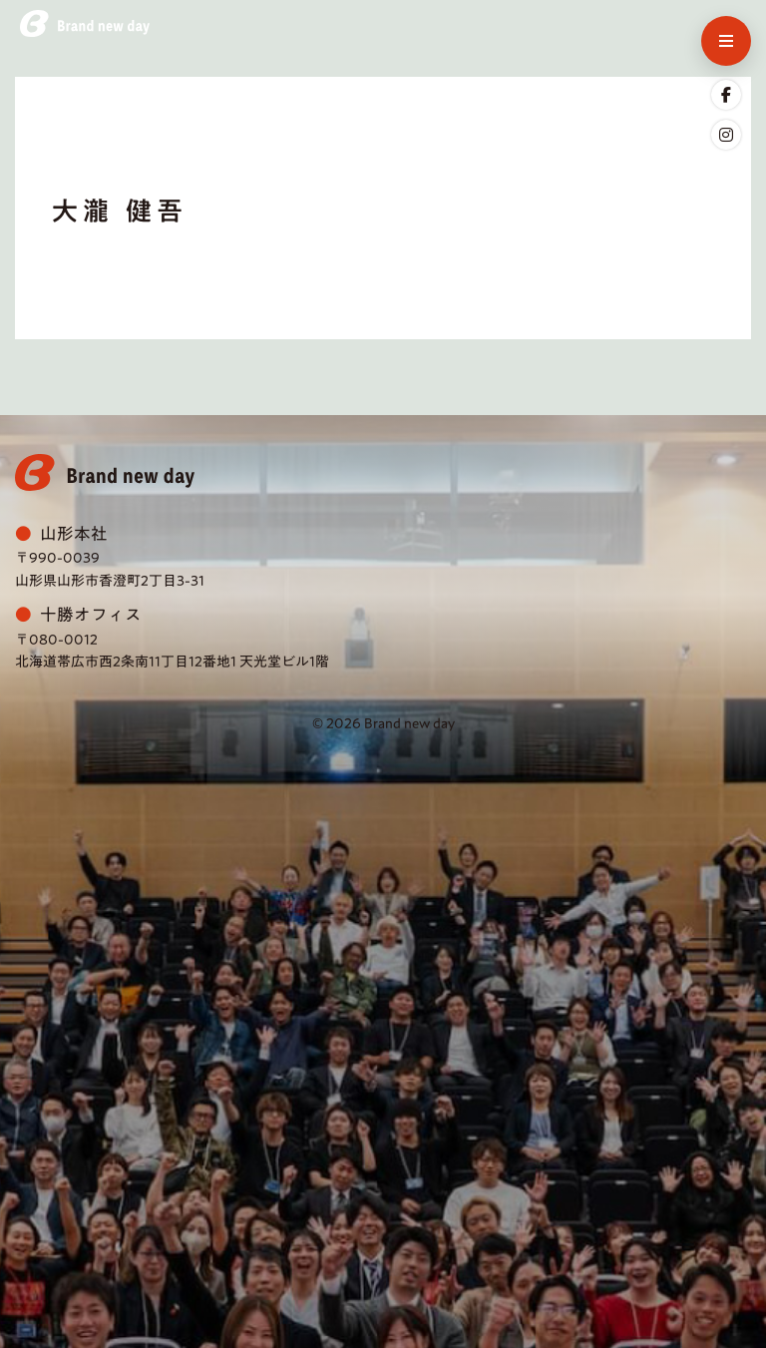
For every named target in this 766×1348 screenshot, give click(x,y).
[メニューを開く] (726, 41)
